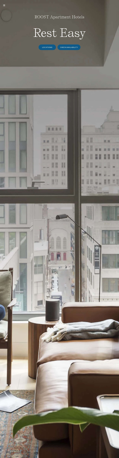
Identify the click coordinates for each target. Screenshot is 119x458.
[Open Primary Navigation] (4, 5)
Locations (47, 47)
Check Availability (69, 47)
